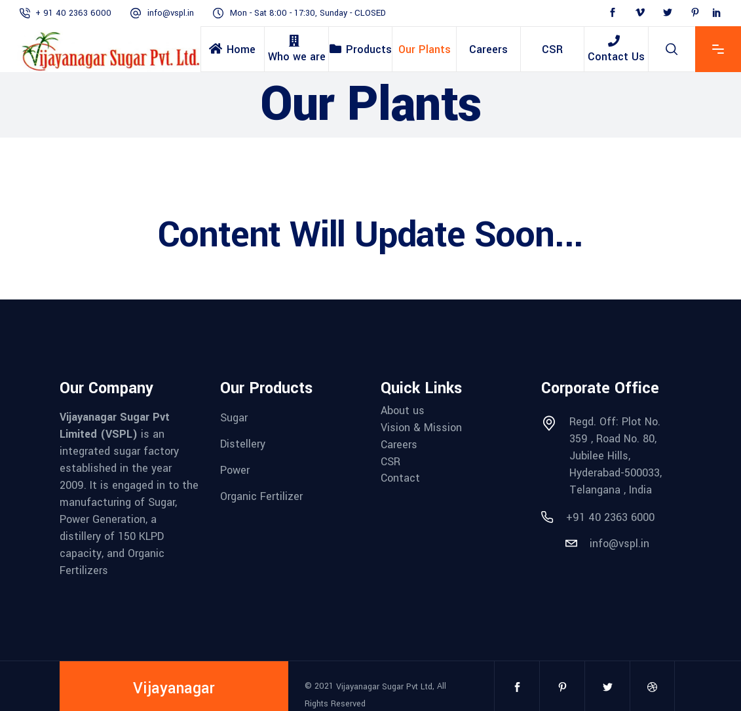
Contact (400, 478)
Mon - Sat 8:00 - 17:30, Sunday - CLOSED (308, 13)
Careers (399, 444)
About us (403, 410)
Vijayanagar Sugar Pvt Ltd (384, 687)
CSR (390, 461)
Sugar (234, 417)
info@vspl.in (170, 13)
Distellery (242, 444)
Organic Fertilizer (261, 495)
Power (235, 470)
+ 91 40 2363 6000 (73, 13)
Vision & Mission (421, 427)
